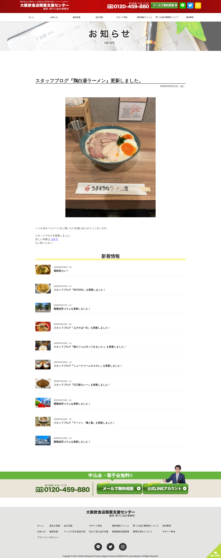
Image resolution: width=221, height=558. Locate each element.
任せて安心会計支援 (98, 531)
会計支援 (99, 17)
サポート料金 (121, 17)
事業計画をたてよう (142, 531)
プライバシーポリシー (48, 537)
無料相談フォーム (144, 17)
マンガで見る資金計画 (74, 531)
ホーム (31, 17)
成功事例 (190, 17)
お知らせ (54, 17)
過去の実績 (54, 525)
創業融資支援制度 (120, 531)
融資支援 (76, 17)
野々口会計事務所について (167, 17)
